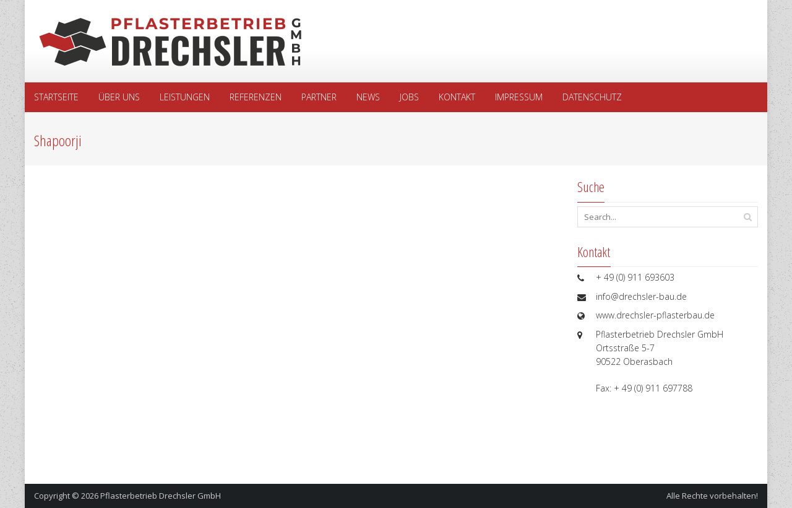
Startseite (56, 97)
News (368, 97)
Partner (319, 97)
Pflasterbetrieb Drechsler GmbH (160, 495)
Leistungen (185, 97)
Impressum (519, 97)
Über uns (119, 97)
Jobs (409, 97)
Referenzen (256, 97)
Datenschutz (592, 97)
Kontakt (457, 97)
